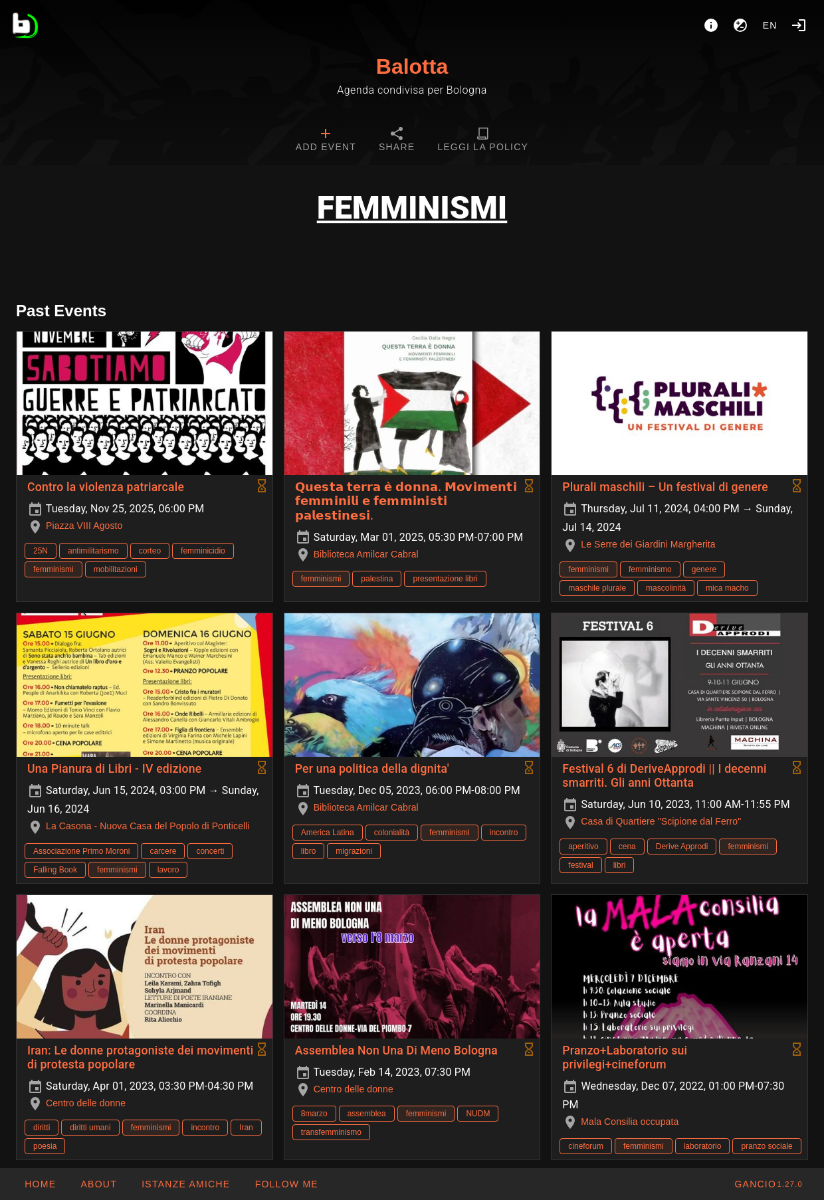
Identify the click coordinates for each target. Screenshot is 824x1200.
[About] (711, 25)
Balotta (412, 66)
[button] (185, 1184)
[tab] (326, 141)
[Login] (798, 25)
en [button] (770, 25)
